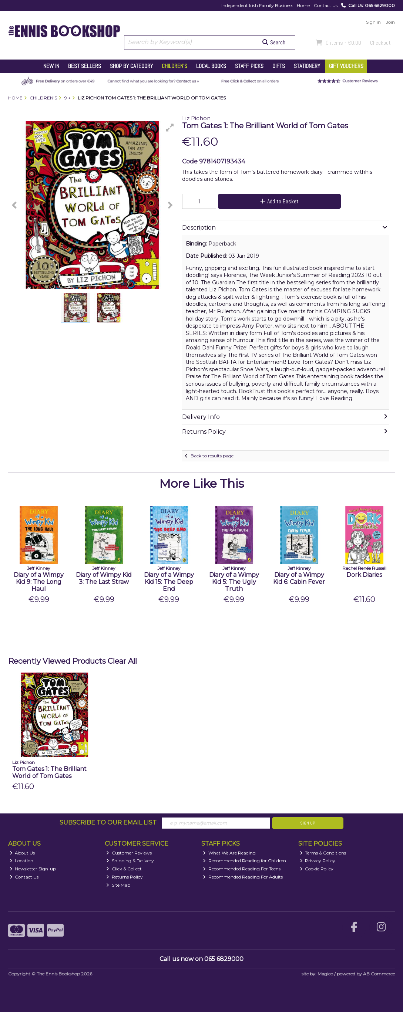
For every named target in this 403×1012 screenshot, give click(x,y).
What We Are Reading (229, 853)
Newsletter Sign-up (33, 868)
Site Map (118, 885)
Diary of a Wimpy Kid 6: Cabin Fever (299, 578)
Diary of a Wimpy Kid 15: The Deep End (169, 581)
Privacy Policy (318, 860)
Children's (174, 66)
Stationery (307, 66)
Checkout (380, 43)
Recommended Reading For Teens (242, 868)
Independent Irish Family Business (257, 5)
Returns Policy (124, 877)
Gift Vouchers (346, 66)
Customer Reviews (129, 853)
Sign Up (307, 823)
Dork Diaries (364, 574)
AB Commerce (379, 974)
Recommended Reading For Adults (243, 877)
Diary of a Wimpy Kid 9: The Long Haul (39, 581)
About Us (22, 853)
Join (390, 22)
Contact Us (325, 5)
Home (303, 5)
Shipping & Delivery (130, 860)
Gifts (278, 66)
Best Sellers (84, 66)
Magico (325, 974)
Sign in (373, 22)
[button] (170, 127)
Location (22, 860)
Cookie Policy (317, 868)
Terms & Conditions (323, 853)
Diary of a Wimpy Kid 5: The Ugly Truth (234, 581)
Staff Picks (249, 66)
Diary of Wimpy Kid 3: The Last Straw (104, 578)
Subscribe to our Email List (108, 822)
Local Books (211, 66)
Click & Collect (124, 868)
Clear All (122, 661)
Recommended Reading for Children (244, 860)
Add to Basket (279, 201)
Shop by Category (131, 66)
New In (51, 66)
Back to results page (212, 455)
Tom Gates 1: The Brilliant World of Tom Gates (49, 772)
